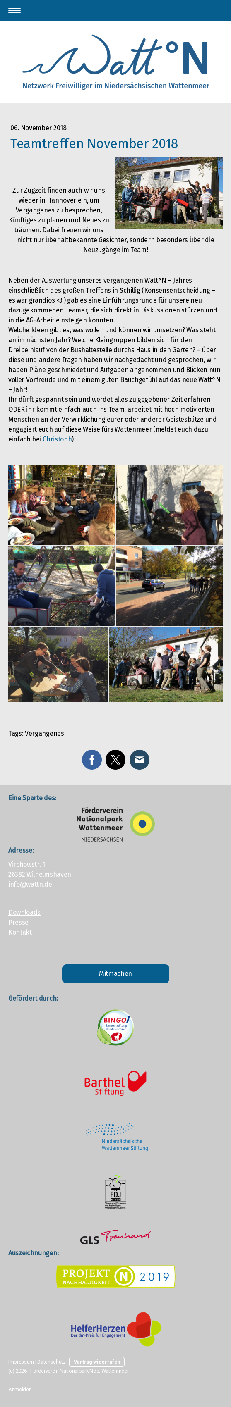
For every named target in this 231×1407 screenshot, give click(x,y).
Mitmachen (115, 974)
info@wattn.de (30, 884)
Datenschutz (51, 1362)
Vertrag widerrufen (97, 1362)
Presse (18, 922)
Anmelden (19, 1389)
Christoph (57, 439)
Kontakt (20, 932)
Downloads (24, 912)
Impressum (21, 1362)
